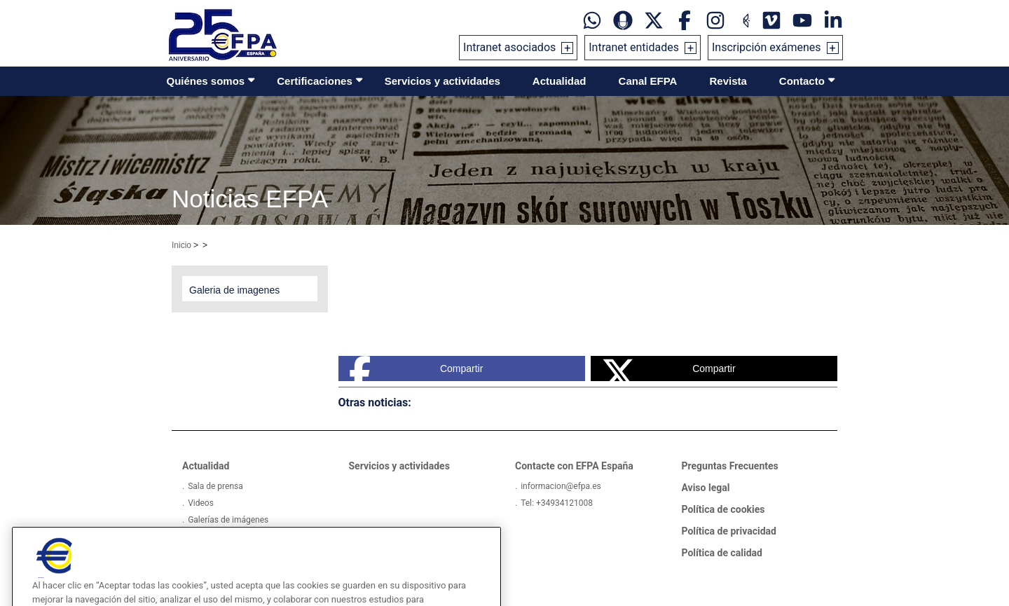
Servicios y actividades (442, 81)
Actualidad (559, 81)
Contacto (802, 81)
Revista (727, 81)
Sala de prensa (215, 486)
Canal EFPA (648, 81)
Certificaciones (314, 81)
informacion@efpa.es (561, 486)
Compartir (416, 368)
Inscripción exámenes (766, 47)
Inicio (181, 245)
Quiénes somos (206, 81)
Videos (201, 503)
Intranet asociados (509, 47)
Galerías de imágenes (228, 520)
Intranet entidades (634, 47)
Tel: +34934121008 (557, 503)
